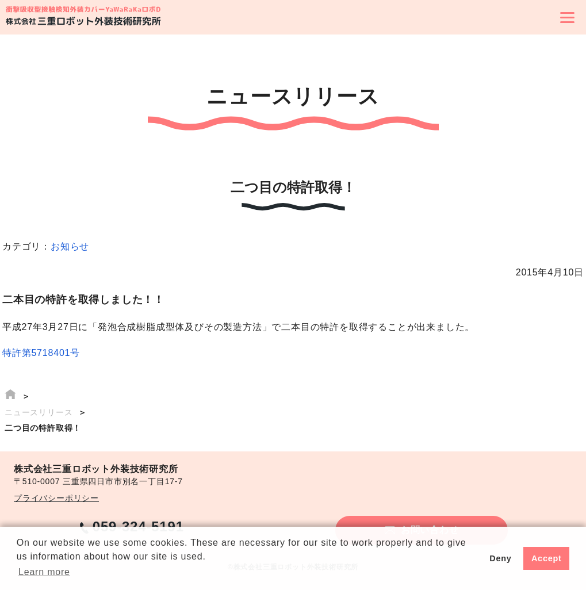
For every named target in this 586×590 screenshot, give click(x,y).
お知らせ (70, 246)
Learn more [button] (44, 572)
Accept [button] (546, 558)
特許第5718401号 (41, 353)
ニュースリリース (38, 412)
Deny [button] (500, 558)
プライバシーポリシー (56, 498)
